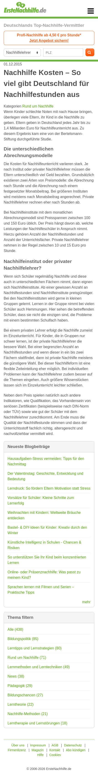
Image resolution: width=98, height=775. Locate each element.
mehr (86, 602)
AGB (55, 745)
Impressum (38, 745)
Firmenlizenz (17, 750)
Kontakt (54, 750)
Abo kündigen (75, 750)
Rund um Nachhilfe (37, 106)
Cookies (55, 755)
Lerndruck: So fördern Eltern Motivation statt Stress (49, 488)
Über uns (17, 745)
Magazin (38, 750)
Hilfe (40, 755)
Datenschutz (73, 745)
